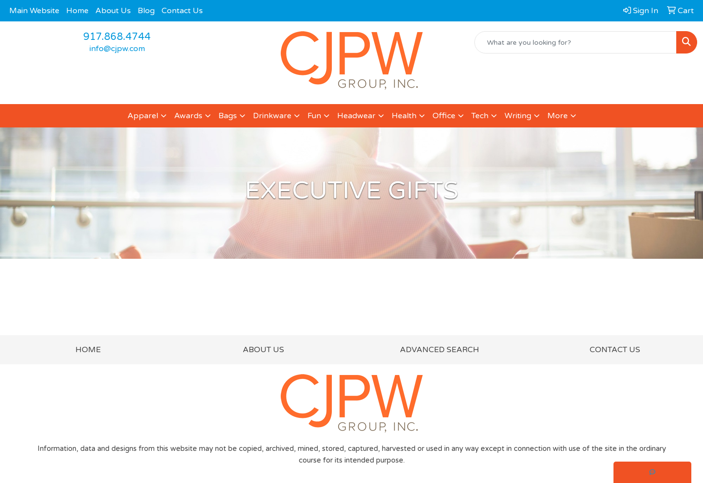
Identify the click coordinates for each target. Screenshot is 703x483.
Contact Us (182, 11)
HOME (88, 350)
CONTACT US (615, 350)
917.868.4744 (117, 37)
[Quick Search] (575, 42)
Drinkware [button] (272, 116)
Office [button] (444, 116)
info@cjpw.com (117, 49)
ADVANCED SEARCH (439, 350)
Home (77, 11)
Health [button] (404, 116)
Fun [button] (314, 116)
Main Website (34, 11)
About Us (113, 11)
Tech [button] (479, 116)
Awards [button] (188, 116)
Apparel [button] (142, 116)
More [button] (557, 116)
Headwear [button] (356, 116)
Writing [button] (518, 116)
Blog (146, 11)
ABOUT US (263, 350)
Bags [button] (227, 116)
